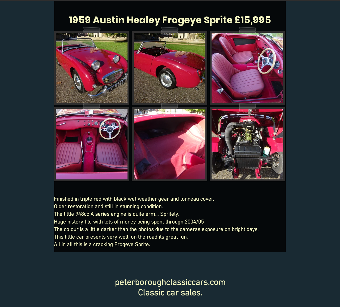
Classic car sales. (170, 293)
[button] (91, 68)
